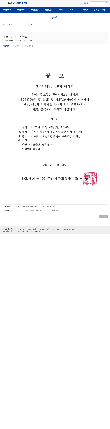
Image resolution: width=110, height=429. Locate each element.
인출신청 (49, 9)
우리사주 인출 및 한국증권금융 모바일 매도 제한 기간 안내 (35, 206)
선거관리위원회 (100, 9)
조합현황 (35, 9)
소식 (61, 9)
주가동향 (84, 9)
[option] (17, 24)
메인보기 (85, 3)
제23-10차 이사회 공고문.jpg (26, 46)
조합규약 (21, 9)
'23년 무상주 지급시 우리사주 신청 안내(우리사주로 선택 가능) (37, 211)
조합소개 (7, 9)
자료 (72, 9)
